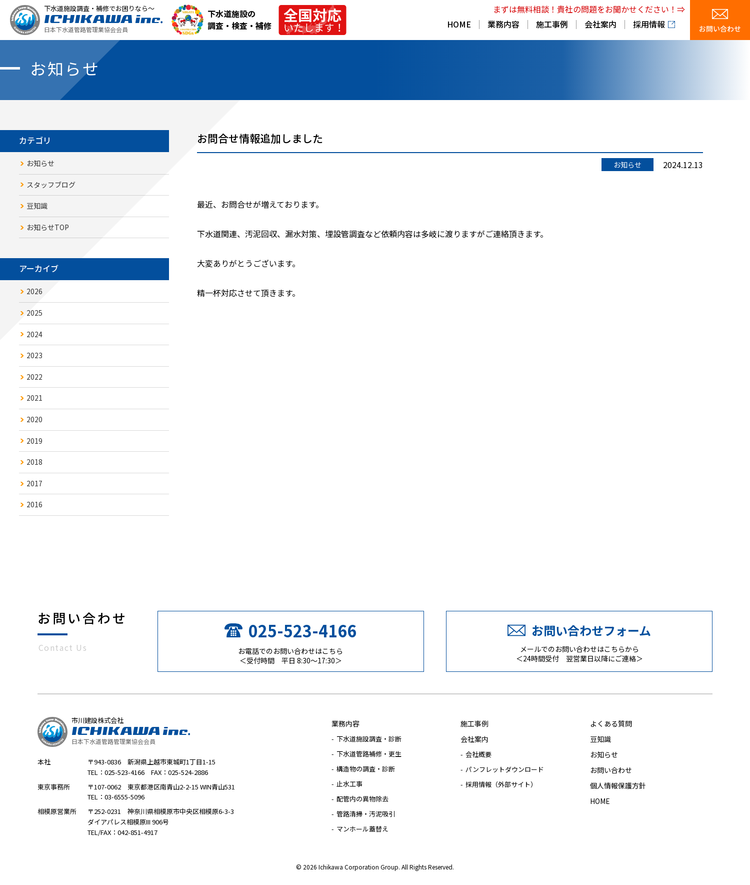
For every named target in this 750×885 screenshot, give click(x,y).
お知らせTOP (47, 227)
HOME (459, 25)
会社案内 (600, 25)
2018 (34, 462)
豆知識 (37, 206)
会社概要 (479, 754)
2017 (34, 483)
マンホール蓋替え (362, 828)
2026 (34, 291)
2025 (34, 313)
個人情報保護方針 (618, 785)
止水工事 (349, 783)
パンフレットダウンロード (505, 769)
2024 (34, 334)
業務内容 (504, 25)
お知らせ (40, 163)
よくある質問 (611, 723)
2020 (34, 419)
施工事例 (552, 25)
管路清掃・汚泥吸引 (365, 813)
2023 (34, 355)
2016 (34, 504)
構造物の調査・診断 (365, 768)
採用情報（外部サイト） (501, 784)
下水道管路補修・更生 (369, 753)
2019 (34, 441)
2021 (34, 398)
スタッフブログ (51, 185)
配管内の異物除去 (362, 798)
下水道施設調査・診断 (369, 738)
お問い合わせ (720, 29)
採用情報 (649, 25)
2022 (34, 377)
